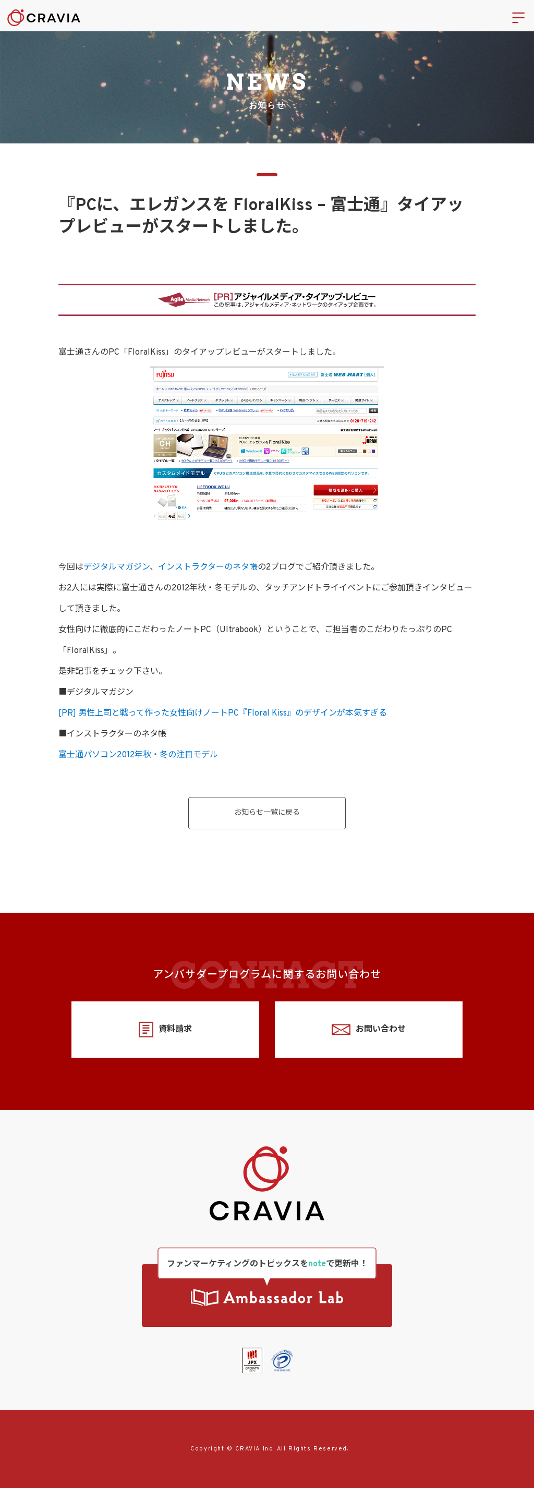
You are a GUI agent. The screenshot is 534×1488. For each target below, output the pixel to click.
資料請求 (165, 1030)
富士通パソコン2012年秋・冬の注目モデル (138, 755)
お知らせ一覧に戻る (267, 812)
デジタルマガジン (116, 567)
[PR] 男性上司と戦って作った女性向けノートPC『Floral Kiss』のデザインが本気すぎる (222, 713)
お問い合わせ (368, 1029)
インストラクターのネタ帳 (208, 567)
